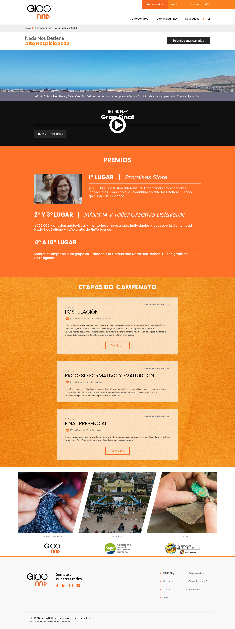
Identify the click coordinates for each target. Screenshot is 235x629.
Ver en (50, 134)
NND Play (155, 4)
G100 (207, 4)
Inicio (28, 28)
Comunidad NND (166, 19)
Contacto (193, 4)
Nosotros (176, 4)
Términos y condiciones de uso (59, 621)
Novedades (192, 19)
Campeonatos (139, 19)
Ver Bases (117, 345)
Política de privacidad (38, 621)
